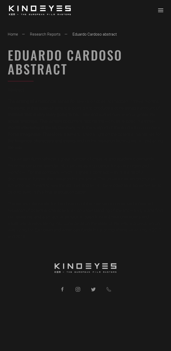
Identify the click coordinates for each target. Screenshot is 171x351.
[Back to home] (40, 10)
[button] (160, 10)
